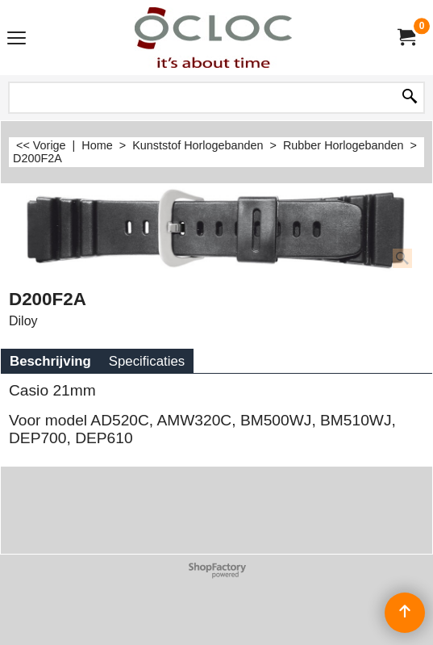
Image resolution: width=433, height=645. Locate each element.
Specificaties (147, 361)
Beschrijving (50, 361)
